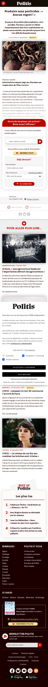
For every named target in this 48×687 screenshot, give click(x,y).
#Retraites (30, 597)
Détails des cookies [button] (9, 382)
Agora (4, 551)
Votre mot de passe (11, 173)
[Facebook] (12, 671)
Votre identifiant (11, 164)
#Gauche (20, 597)
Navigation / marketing (33, 356)
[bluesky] (18, 671)
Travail (5, 572)
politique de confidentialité (21, 343)
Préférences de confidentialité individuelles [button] (24, 379)
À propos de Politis (31, 563)
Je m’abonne (29, 557)
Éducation (6, 578)
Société (5, 560)
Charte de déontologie (17, 657)
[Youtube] (24, 671)
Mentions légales (27, 653)
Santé (4, 581)
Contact (15, 653)
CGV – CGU (33, 657)
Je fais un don (29, 551)
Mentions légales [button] (39, 382)
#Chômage (40, 597)
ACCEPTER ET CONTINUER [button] (24, 367)
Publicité (35, 660)
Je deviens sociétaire (32, 554)
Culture (5, 566)
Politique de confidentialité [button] (24, 382)
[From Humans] (36, 671)
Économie (6, 575)
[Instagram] (30, 671)
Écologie (5, 557)
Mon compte (29, 566)
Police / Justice (8, 584)
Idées (4, 563)
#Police (13, 597)
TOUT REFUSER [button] (24, 374)
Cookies (23, 664)
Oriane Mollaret (13, 37)
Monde (5, 569)
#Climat (5, 597)
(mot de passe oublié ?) (35, 173)
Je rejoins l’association (32, 560)
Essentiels (8, 356)
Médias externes (10, 359)
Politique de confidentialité (18, 660)
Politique (5, 554)
